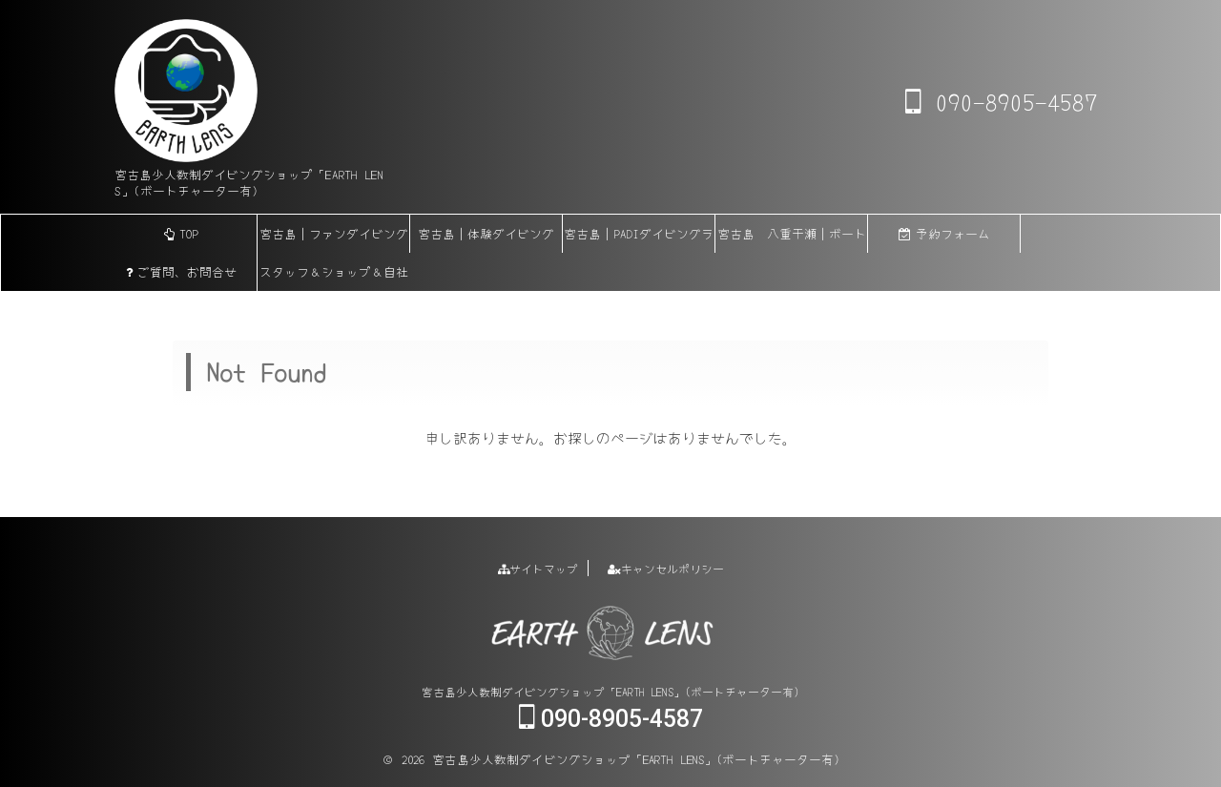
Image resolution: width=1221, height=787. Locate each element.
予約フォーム (944, 233)
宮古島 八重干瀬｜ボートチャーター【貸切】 (791, 238)
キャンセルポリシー (666, 568)
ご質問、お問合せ (181, 271)
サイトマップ (538, 568)
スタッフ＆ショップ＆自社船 (333, 276)
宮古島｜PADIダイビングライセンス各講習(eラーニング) (639, 238)
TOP (181, 233)
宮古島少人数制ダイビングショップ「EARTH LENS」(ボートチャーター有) (610, 691)
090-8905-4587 (1001, 101)
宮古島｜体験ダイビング (486, 233)
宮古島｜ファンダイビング (333, 233)
